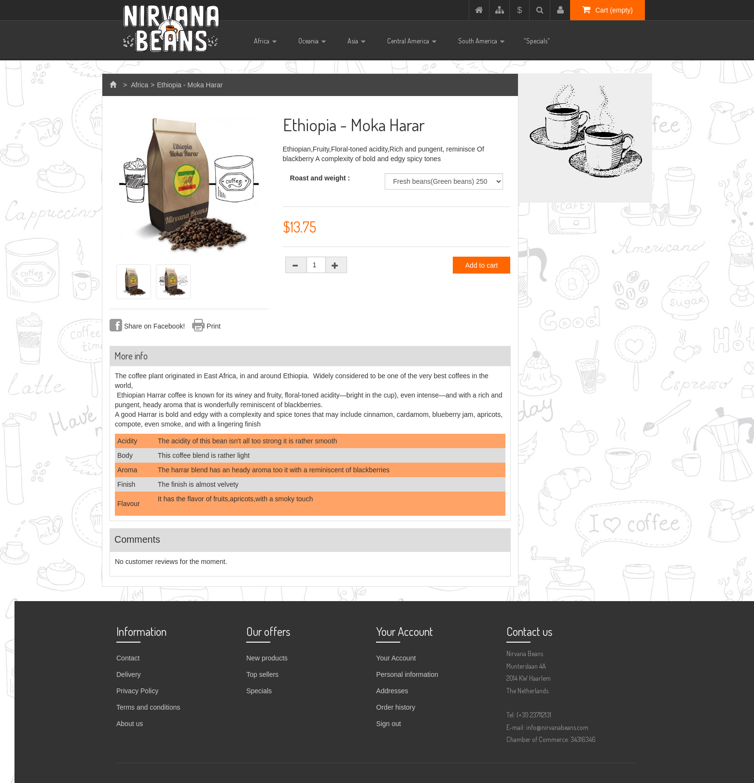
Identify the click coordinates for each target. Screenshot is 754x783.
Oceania (308, 44)
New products (267, 658)
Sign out (388, 724)
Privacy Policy (137, 691)
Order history (395, 707)
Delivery (128, 674)
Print (214, 326)
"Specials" (537, 41)
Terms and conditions (148, 707)
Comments (137, 539)
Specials (259, 691)
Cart (607, 9)
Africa (262, 44)
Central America (408, 44)
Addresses (392, 691)
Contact (128, 658)
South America (477, 44)
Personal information (407, 674)
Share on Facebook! (154, 326)
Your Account (396, 658)
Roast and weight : (321, 178)
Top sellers (262, 674)
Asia (352, 44)
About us (129, 724)
